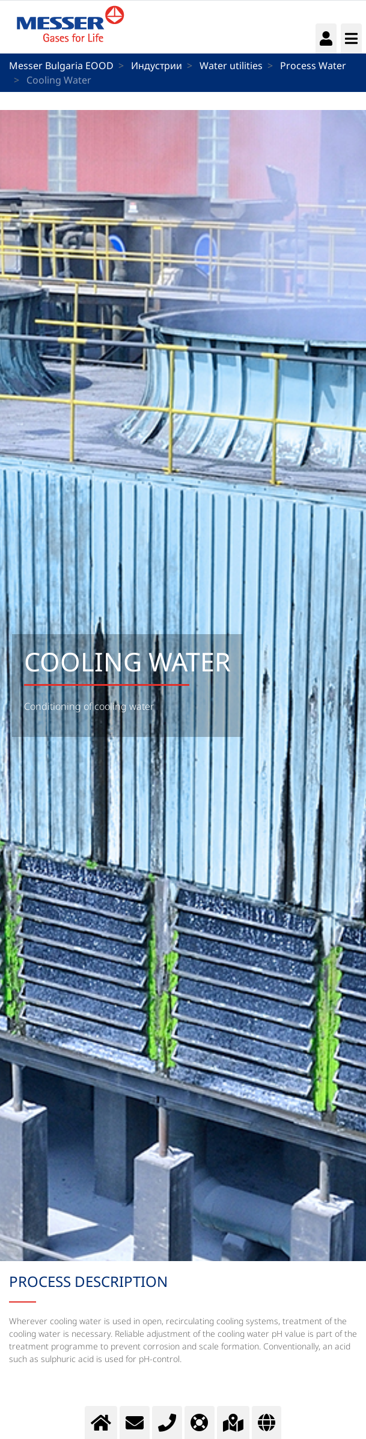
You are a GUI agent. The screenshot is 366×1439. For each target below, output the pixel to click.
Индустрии (156, 65)
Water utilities (231, 65)
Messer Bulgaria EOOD (61, 65)
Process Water (313, 65)
